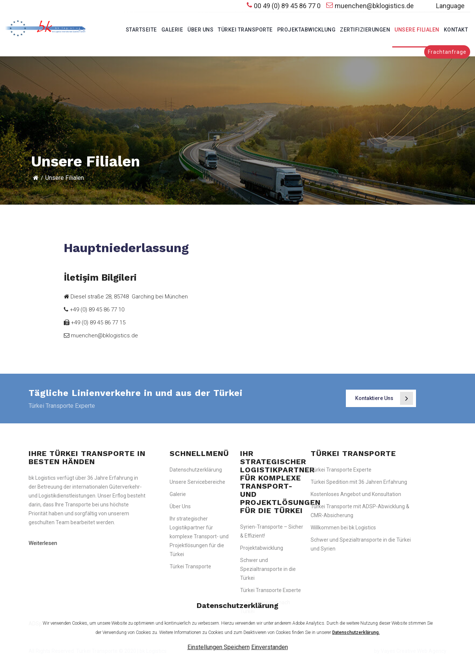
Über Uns (200, 30)
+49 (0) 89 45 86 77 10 (94, 309)
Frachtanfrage (447, 52)
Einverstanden (269, 647)
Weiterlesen (43, 543)
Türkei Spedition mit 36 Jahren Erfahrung (359, 482)
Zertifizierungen (365, 30)
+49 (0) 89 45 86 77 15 (94, 322)
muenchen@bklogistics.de (370, 6)
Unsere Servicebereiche (197, 482)
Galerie (172, 30)
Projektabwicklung (306, 30)
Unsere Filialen (416, 30)
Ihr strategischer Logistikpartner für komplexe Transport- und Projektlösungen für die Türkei (199, 536)
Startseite (141, 30)
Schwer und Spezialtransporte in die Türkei (268, 569)
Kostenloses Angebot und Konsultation (356, 494)
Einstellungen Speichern (218, 647)
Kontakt (456, 30)
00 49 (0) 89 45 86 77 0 (284, 6)
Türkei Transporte (245, 30)
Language (442, 6)
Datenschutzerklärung (196, 470)
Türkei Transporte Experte (270, 590)
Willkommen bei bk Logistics (343, 528)
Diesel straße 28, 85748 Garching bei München (126, 296)
